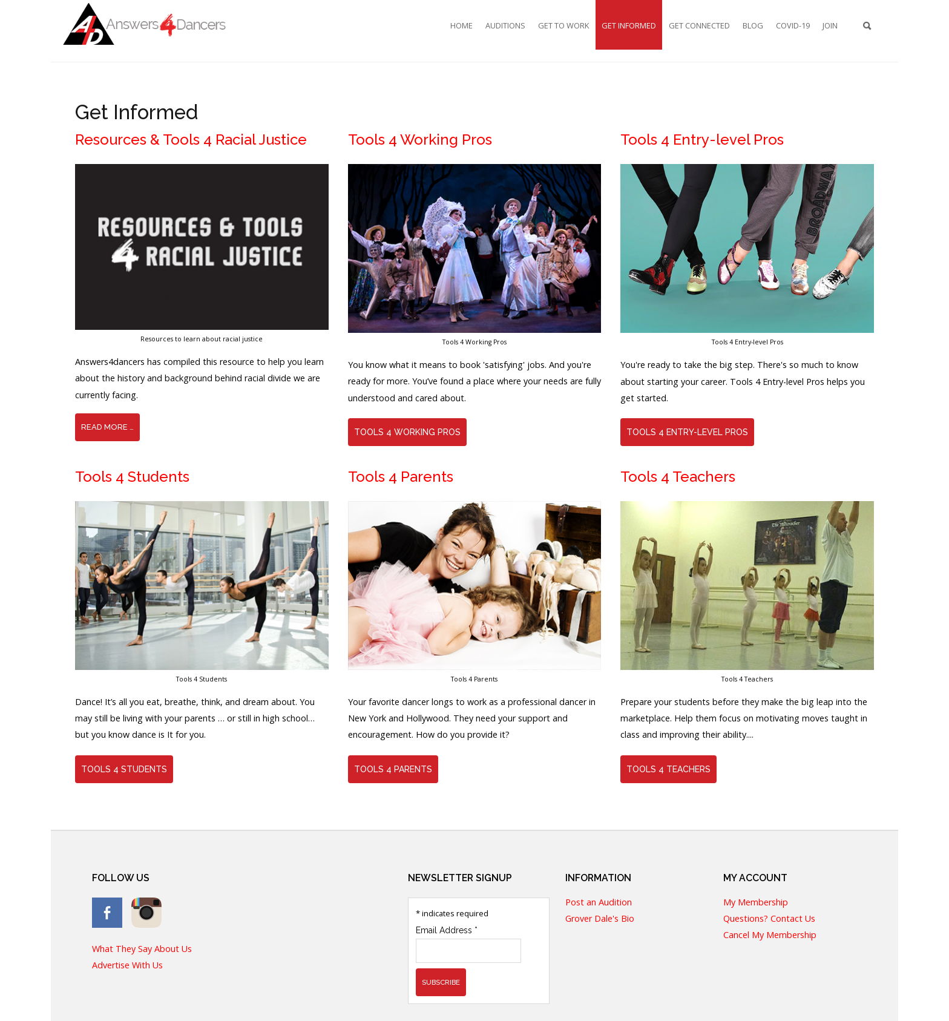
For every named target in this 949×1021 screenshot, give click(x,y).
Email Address (447, 930)
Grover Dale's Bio (599, 919)
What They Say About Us (142, 949)
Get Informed (629, 25)
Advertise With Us (127, 965)
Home (461, 25)
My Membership (755, 903)
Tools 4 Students (124, 769)
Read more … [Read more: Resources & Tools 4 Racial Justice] (107, 427)
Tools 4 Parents (393, 769)
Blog (753, 25)
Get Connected (699, 25)
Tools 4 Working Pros (407, 432)
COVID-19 (793, 25)
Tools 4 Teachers (668, 769)
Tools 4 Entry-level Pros (687, 432)
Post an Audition (598, 903)
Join (830, 25)
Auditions (505, 25)
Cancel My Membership (769, 935)
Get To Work (563, 25)
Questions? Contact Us (769, 919)
